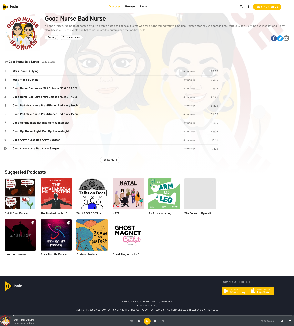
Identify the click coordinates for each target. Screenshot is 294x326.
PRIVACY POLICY (131, 301)
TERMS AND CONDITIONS (157, 301)
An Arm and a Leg (159, 213)
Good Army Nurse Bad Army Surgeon (36, 140)
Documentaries (71, 37)
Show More (110, 160)
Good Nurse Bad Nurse (25, 323)
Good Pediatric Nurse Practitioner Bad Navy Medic (46, 105)
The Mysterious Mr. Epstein (58, 213)
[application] (147, 321)
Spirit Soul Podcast (17, 213)
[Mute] (282, 321)
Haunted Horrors (15, 254)
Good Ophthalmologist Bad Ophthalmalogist (41, 123)
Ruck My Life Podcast (55, 254)
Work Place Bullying (24, 320)
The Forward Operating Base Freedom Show (212, 213)
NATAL (117, 213)
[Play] (147, 321)
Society (52, 37)
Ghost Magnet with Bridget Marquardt (137, 254)
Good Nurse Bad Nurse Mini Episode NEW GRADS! (45, 88)
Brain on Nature (86, 254)
